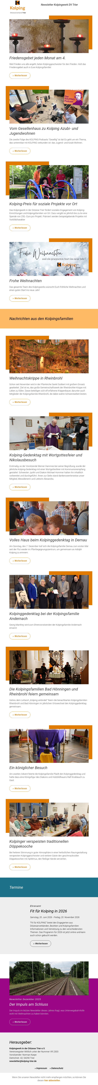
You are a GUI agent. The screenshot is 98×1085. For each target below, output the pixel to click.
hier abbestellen (52, 1080)
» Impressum (41, 1068)
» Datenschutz (56, 1068)
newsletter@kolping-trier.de (22, 1061)
